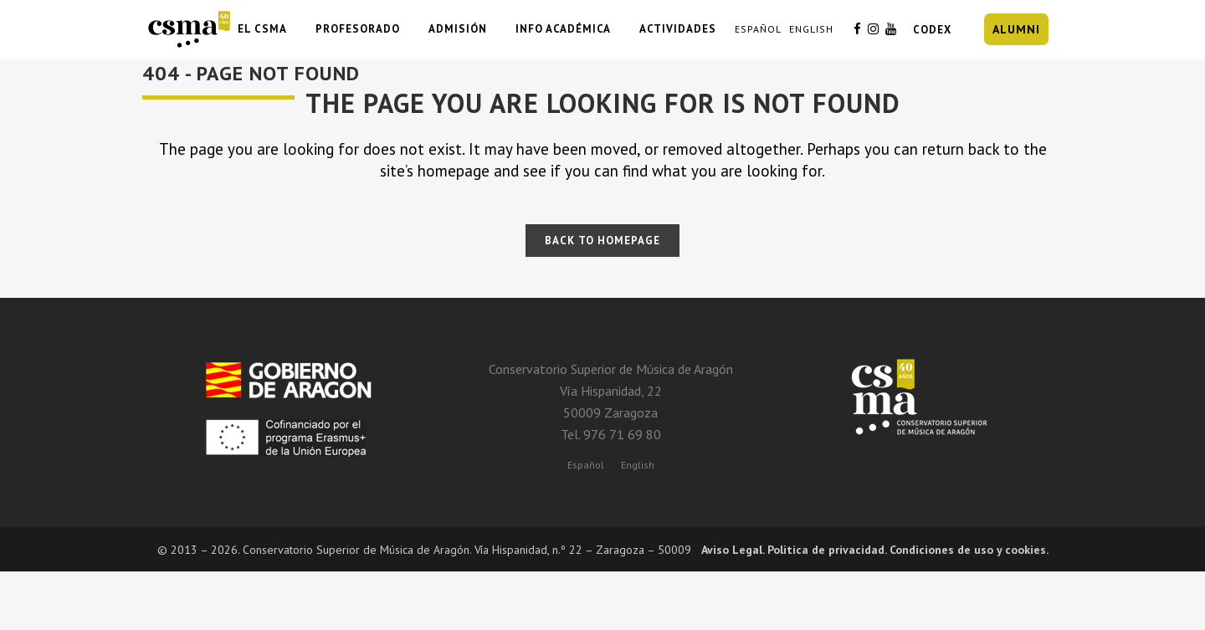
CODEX (932, 30)
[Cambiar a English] (638, 464)
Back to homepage (602, 240)
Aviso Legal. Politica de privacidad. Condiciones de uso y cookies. (875, 549)
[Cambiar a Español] (586, 464)
